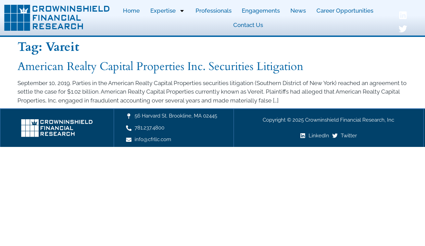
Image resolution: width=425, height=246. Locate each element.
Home (131, 10)
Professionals (214, 10)
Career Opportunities (344, 10)
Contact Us (248, 25)
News (298, 10)
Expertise (167, 10)
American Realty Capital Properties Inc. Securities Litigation (160, 66)
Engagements (261, 10)
